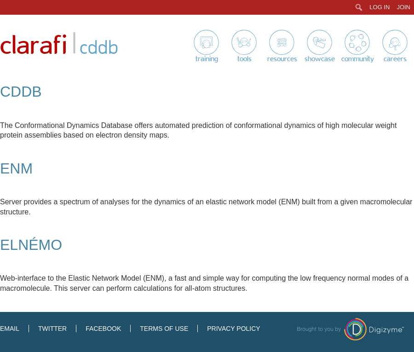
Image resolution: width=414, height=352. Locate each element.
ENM (16, 168)
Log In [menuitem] (379, 7)
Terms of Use (164, 328)
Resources (282, 59)
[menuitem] (359, 7)
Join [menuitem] (403, 7)
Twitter (52, 328)
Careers (395, 59)
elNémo (31, 245)
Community (357, 59)
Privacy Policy (233, 328)
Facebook (103, 328)
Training (207, 59)
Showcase (320, 59)
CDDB (21, 91)
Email (9, 328)
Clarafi (33, 46)
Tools (244, 59)
